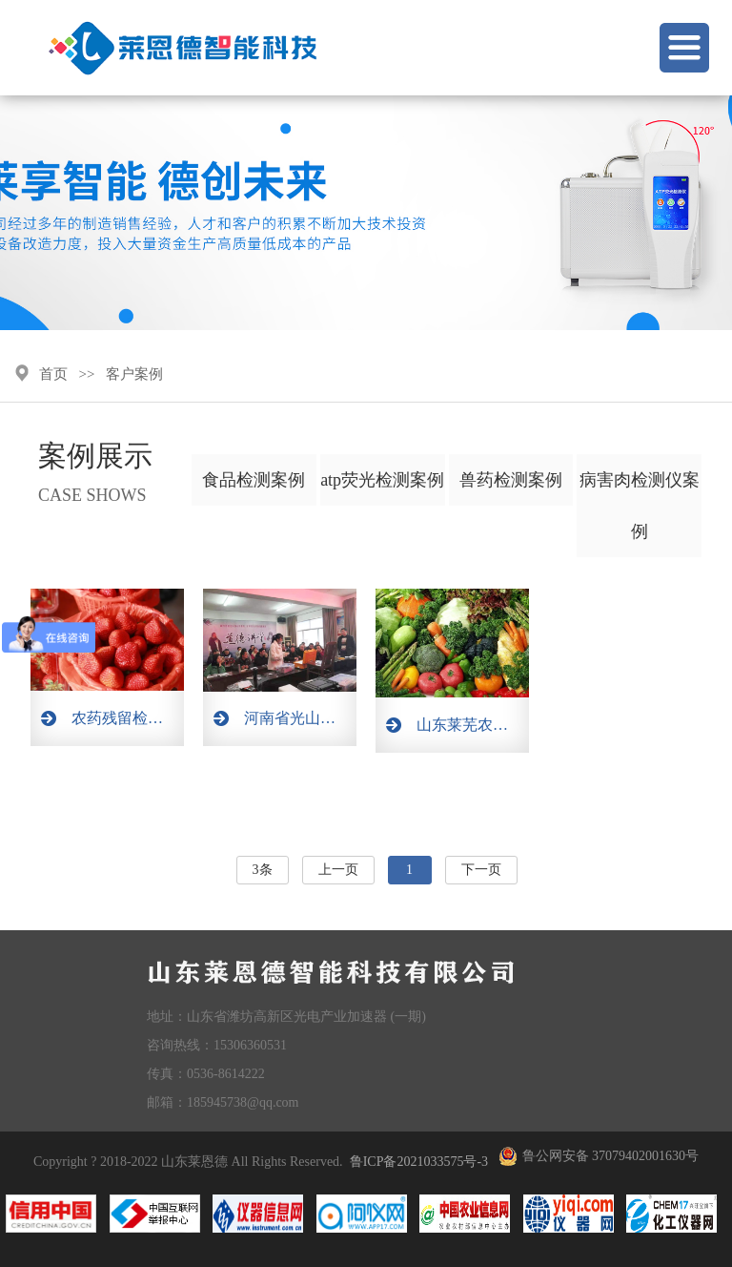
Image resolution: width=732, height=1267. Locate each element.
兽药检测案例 (510, 479)
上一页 (338, 869)
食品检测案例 (253, 479)
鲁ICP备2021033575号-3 (419, 1161)
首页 (53, 374)
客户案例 (134, 374)
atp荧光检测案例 (382, 479)
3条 (263, 869)
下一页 (481, 869)
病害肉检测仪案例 (640, 505)
